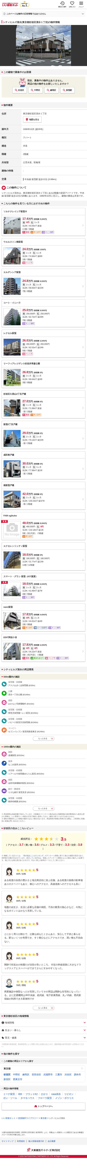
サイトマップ (8, 1141)
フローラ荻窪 (45, 1098)
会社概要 (52, 1141)
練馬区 (53, 90)
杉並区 (21, 90)
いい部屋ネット (8, 1118)
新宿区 (7, 1079)
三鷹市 (58, 1074)
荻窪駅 (69, 90)
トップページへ (45, 1106)
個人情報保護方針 (36, 1141)
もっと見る (42, 1008)
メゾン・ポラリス (64, 1098)
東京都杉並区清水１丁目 (35, 113)
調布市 (77, 1074)
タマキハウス (27, 1098)
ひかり (44, 1094)
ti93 (20, 1094)
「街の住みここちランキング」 (33, 856)
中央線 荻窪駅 (31, 179)
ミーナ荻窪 (9, 1094)
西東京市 (17, 1079)
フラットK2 (32, 1094)
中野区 (37, 90)
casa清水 (56, 1094)
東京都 (7, 1068)
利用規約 (21, 1141)
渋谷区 (68, 1074)
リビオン (68, 1094)
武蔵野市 (48, 1074)
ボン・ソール (10, 1098)
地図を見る (32, 119)
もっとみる (42, 738)
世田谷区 (36, 1074)
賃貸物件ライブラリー (28, 1118)
